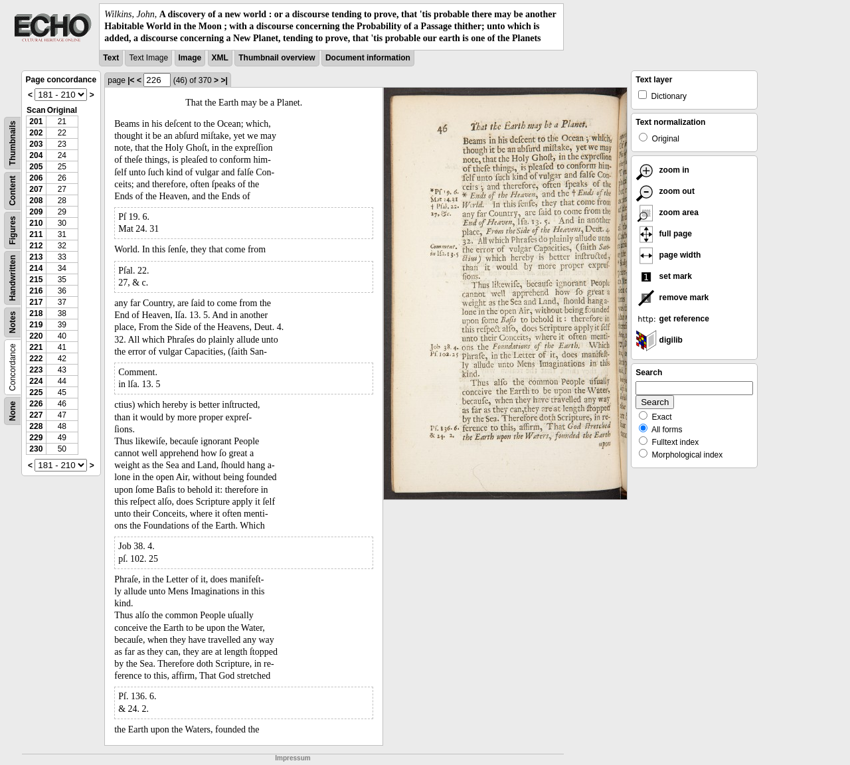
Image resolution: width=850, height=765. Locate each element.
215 (35, 279)
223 (35, 370)
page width (668, 255)
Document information (367, 57)
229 (35, 437)
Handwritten (12, 277)
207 (35, 189)
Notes (12, 322)
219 (35, 324)
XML (220, 57)
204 (35, 155)
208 (35, 200)
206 (35, 178)
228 (35, 426)
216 (35, 291)
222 (35, 358)
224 (35, 381)
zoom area (667, 212)
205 (35, 166)
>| (223, 80)
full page (664, 233)
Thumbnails (12, 142)
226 (35, 403)
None (12, 411)
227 (35, 415)
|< (131, 80)
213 (35, 257)
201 (35, 121)
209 (35, 211)
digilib (659, 340)
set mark (664, 276)
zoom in (662, 170)
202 (35, 132)
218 (35, 313)
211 (35, 234)
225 (35, 392)
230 (35, 449)
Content (12, 190)
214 (35, 268)
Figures (12, 230)
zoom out (665, 191)
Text (111, 57)
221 (35, 347)
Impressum (292, 758)
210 (35, 223)
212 (35, 245)
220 (35, 336)
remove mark (672, 297)
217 (35, 302)
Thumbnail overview (276, 57)
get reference (672, 318)
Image (190, 57)
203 (35, 144)
